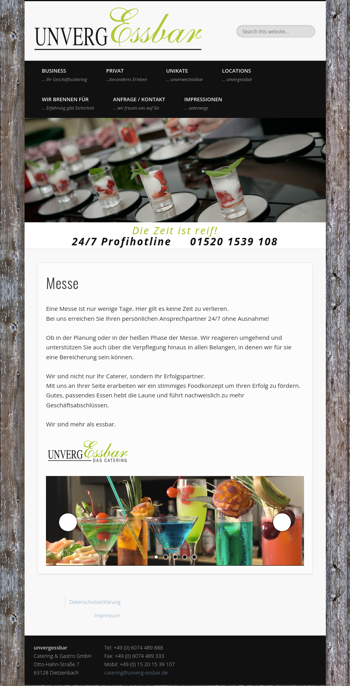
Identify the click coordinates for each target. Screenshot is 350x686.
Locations (237, 74)
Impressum (107, 615)
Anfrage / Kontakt (139, 103)
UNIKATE (184, 74)
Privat (126, 74)
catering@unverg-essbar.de (136, 672)
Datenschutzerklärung (94, 601)
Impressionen (203, 103)
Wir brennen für (68, 103)
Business (64, 74)
